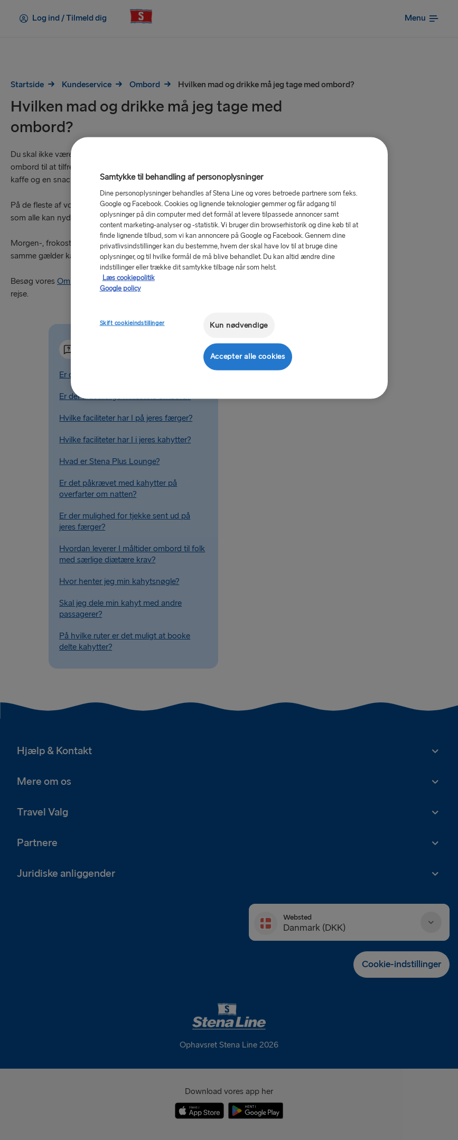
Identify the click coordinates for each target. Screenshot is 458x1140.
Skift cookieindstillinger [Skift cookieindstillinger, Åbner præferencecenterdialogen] (132, 322)
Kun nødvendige (239, 324)
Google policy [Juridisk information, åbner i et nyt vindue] (120, 288)
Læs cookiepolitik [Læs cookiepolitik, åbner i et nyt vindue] (128, 277)
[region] (229, 267)
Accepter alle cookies (247, 356)
